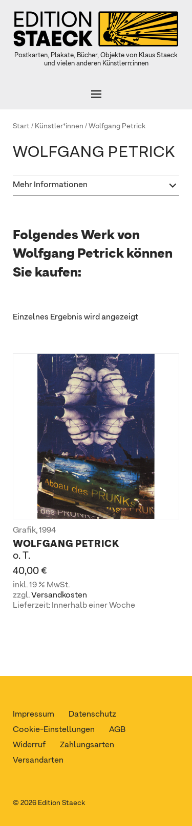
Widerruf (29, 745)
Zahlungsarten (87, 745)
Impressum (33, 714)
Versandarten (38, 760)
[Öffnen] (96, 94)
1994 (47, 530)
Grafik (24, 530)
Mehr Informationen (50, 185)
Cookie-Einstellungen (54, 730)
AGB (117, 730)
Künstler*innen (59, 126)
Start (21, 126)
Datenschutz (92, 714)
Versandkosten (59, 595)
